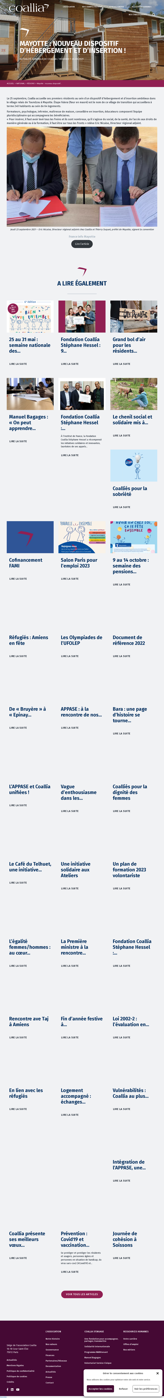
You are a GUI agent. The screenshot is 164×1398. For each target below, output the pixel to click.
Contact (50, 1383)
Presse (49, 1377)
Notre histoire (53, 1339)
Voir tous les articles (82, 1294)
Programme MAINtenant (96, 1352)
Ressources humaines (142, 7)
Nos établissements (138, 15)
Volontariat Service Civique (97, 1363)
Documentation (53, 1366)
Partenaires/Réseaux (56, 1361)
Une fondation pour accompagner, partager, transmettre (101, 1340)
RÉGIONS (31, 84)
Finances (50, 1355)
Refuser (123, 1388)
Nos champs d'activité (92, 7)
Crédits (10, 1382)
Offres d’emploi (130, 1344)
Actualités (12, 1360)
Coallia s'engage (117, 7)
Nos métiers (129, 1350)
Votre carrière (130, 1339)
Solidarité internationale (97, 1346)
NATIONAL (20, 84)
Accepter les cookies (100, 1388)
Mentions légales (15, 1365)
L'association (69, 7)
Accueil (10, 84)
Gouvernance (52, 1350)
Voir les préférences (145, 1388)
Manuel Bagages (92, 1358)
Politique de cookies (17, 1376)
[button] (157, 1373)
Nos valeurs (51, 1344)
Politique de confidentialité (20, 1371)
